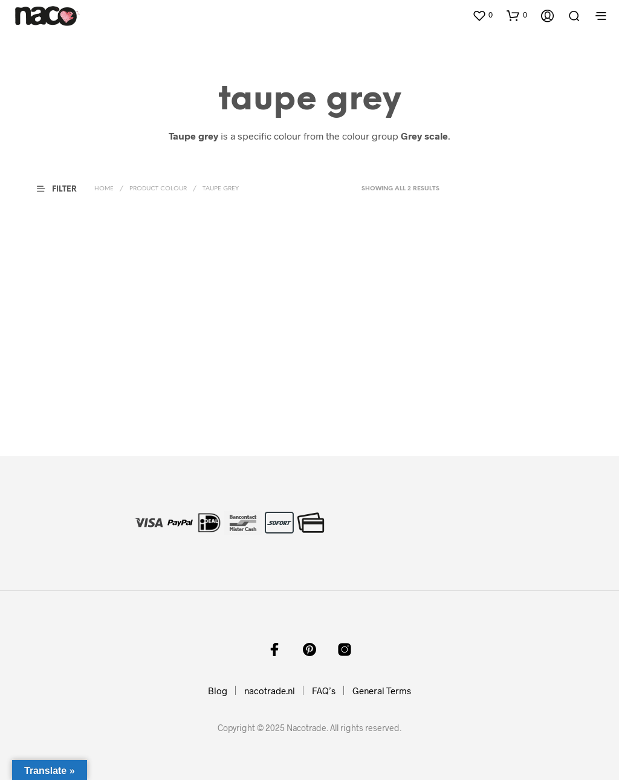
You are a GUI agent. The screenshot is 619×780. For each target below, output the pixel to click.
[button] (482, 15)
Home (104, 188)
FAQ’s (323, 690)
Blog (217, 690)
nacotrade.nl (269, 690)
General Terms (381, 690)
